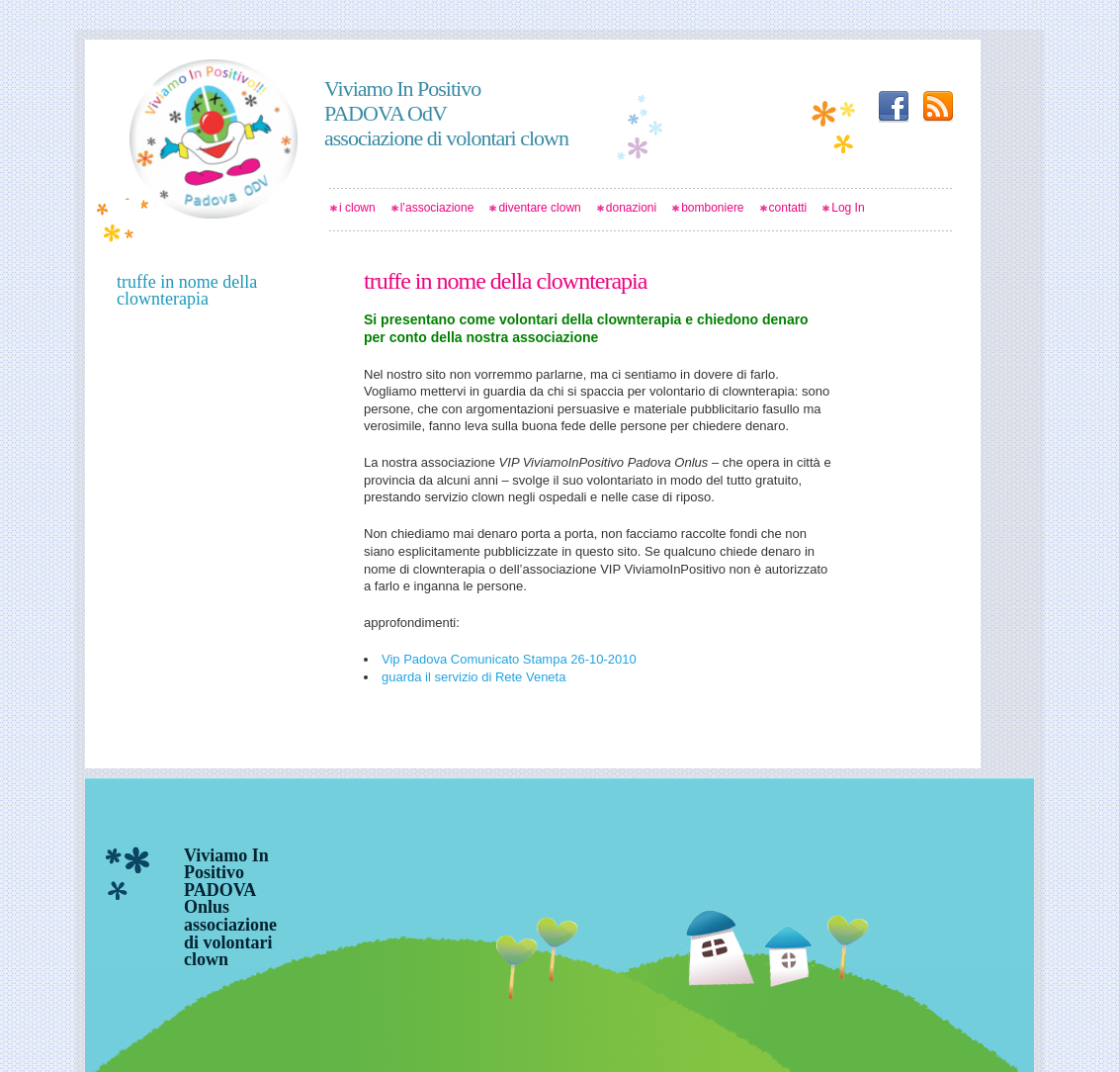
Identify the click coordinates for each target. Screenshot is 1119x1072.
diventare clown (539, 208)
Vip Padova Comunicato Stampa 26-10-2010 (509, 659)
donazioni (631, 208)
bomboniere (712, 208)
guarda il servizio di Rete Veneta (473, 677)
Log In (847, 208)
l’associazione (437, 208)
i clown (357, 208)
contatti (788, 208)
